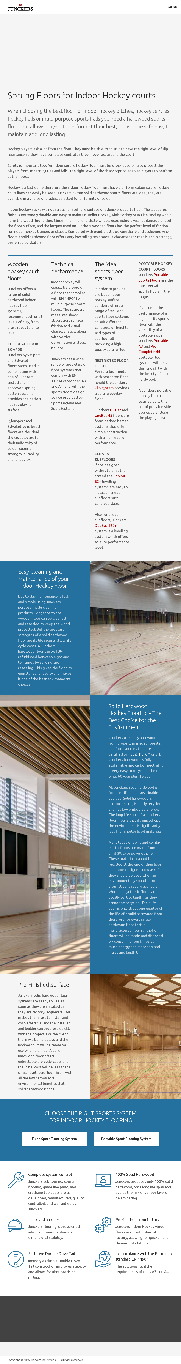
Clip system (104, 388)
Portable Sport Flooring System (126, 1139)
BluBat (115, 410)
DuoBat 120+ (106, 525)
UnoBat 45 (103, 415)
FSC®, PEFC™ (139, 754)
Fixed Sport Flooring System (54, 1139)
